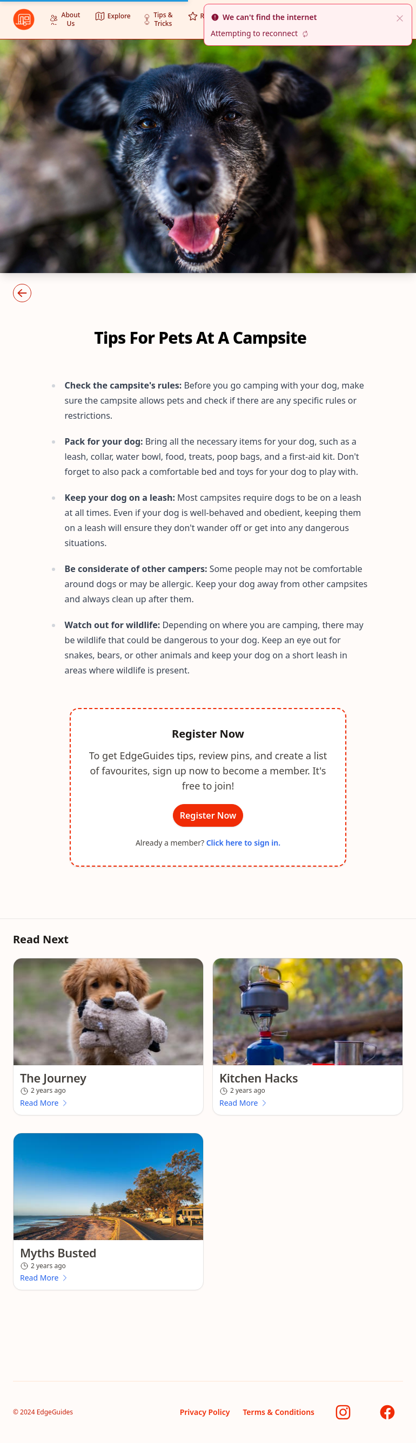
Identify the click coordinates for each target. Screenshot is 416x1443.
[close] (400, 17)
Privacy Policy (205, 1412)
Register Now (208, 815)
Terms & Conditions (278, 1412)
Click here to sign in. (243, 843)
